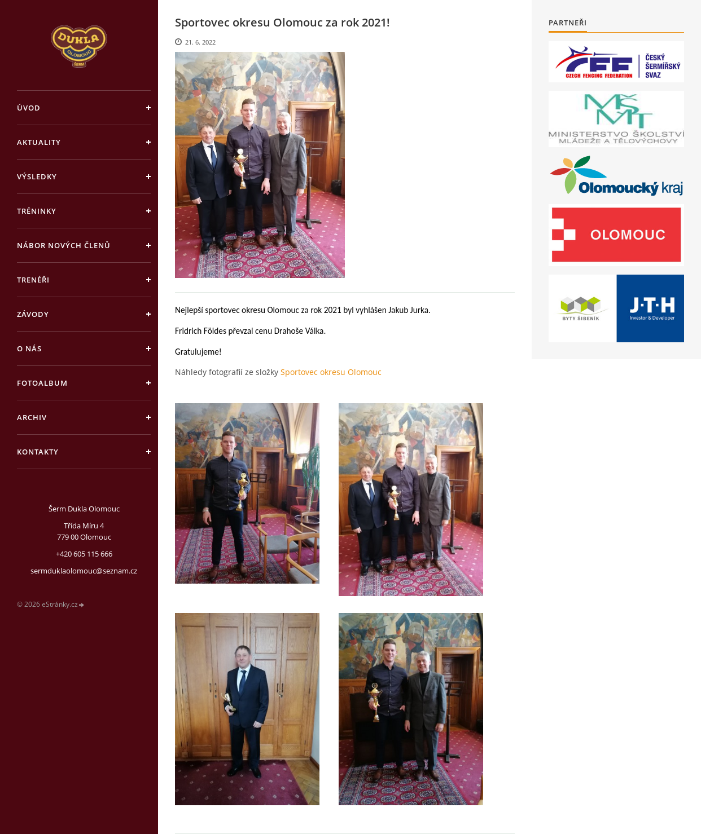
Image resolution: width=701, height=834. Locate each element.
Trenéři (33, 280)
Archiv (32, 417)
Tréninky (36, 211)
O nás (29, 348)
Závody (33, 314)
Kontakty (38, 452)
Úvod (29, 108)
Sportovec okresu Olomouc (331, 372)
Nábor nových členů (64, 245)
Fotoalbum (42, 383)
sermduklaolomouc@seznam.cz (83, 571)
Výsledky (37, 176)
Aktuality (39, 142)
